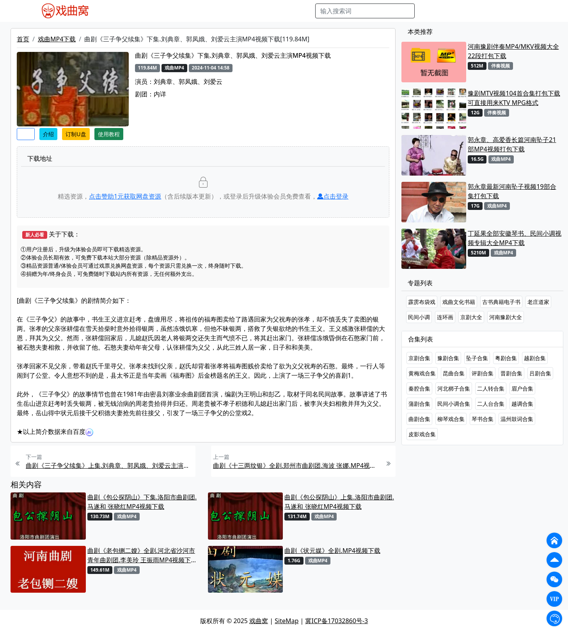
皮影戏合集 (422, 434)
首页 (23, 39)
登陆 (532, 11)
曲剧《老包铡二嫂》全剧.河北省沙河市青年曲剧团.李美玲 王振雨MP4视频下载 (141, 555)
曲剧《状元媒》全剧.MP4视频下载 (332, 550)
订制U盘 (76, 134)
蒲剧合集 (419, 403)
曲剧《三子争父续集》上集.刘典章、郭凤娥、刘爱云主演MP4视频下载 (109, 465)
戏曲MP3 (149, 11)
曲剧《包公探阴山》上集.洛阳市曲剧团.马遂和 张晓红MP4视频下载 (339, 502)
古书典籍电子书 (501, 302)
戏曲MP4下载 (57, 39)
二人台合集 (490, 403)
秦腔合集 (419, 388)
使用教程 (109, 134)
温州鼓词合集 (517, 419)
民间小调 (419, 317)
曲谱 (305, 11)
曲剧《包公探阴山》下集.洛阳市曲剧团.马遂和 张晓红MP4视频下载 (142, 502)
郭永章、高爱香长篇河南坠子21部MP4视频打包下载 (512, 144)
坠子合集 (477, 358)
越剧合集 (535, 358)
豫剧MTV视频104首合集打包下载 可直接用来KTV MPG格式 (514, 98)
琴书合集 (482, 419)
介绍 (48, 134)
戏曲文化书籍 (458, 302)
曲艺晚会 (203, 11)
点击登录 (332, 196)
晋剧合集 (511, 373)
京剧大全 (471, 317)
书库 (287, 11)
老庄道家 (538, 302)
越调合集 (522, 403)
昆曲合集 (454, 373)
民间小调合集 (453, 403)
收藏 (25, 134)
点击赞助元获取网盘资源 (125, 196)
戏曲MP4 (118, 11)
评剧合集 (482, 373)
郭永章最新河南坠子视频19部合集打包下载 (512, 191)
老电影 (176, 11)
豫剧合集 (448, 358)
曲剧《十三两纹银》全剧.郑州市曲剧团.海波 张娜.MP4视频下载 (297, 465)
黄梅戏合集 (422, 373)
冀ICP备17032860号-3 (336, 620)
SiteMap (286, 620)
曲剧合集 (419, 419)
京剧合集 (419, 358)
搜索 (427, 11)
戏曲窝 (258, 620)
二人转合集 (490, 388)
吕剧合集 (540, 373)
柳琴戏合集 (451, 419)
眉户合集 (522, 388)
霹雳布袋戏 (421, 302)
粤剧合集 (506, 358)
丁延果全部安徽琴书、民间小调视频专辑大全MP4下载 (514, 238)
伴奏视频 (263, 11)
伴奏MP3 (233, 11)
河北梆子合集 (453, 388)
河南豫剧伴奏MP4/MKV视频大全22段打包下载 (513, 51)
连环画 (445, 317)
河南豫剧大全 (505, 317)
